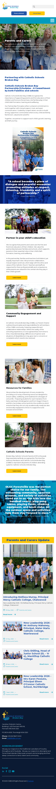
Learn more (17, 277)
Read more (7, 614)
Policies (31, 781)
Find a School (19, 13)
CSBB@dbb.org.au (14, 738)
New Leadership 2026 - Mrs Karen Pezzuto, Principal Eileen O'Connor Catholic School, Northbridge (37, 681)
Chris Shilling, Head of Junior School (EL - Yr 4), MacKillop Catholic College (37, 654)
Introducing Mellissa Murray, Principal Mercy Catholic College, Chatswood (25, 598)
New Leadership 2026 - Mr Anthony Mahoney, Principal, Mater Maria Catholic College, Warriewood (37, 628)
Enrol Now (37, 13)
